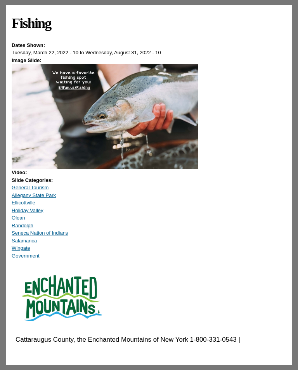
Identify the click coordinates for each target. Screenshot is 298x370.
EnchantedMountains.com (53, 349)
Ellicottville (23, 203)
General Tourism (30, 187)
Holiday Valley (27, 210)
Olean (18, 218)
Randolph (22, 225)
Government (26, 256)
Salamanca (24, 241)
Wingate (21, 248)
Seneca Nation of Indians (40, 233)
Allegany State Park (34, 195)
